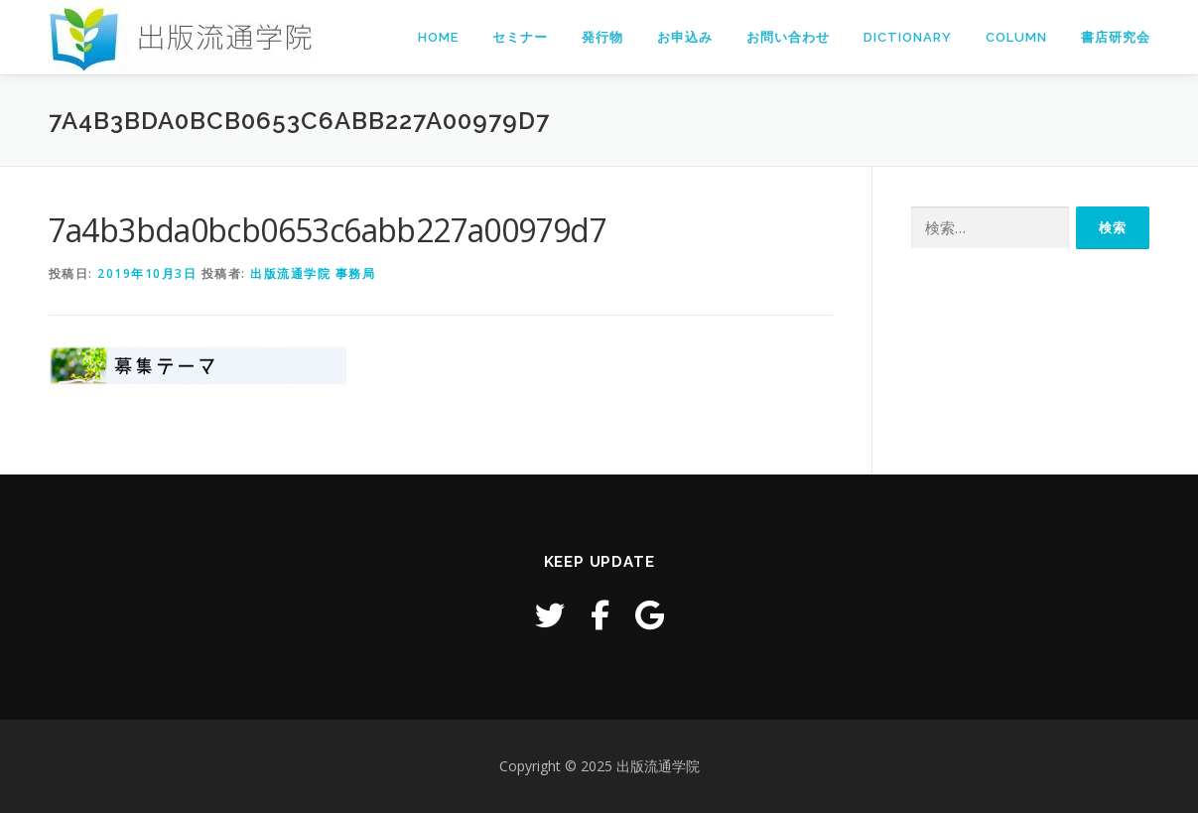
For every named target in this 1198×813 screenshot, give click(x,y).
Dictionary (908, 37)
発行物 (602, 37)
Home (438, 37)
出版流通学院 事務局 (312, 273)
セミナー (520, 37)
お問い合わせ (788, 37)
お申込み (685, 37)
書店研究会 (1115, 37)
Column (1016, 37)
